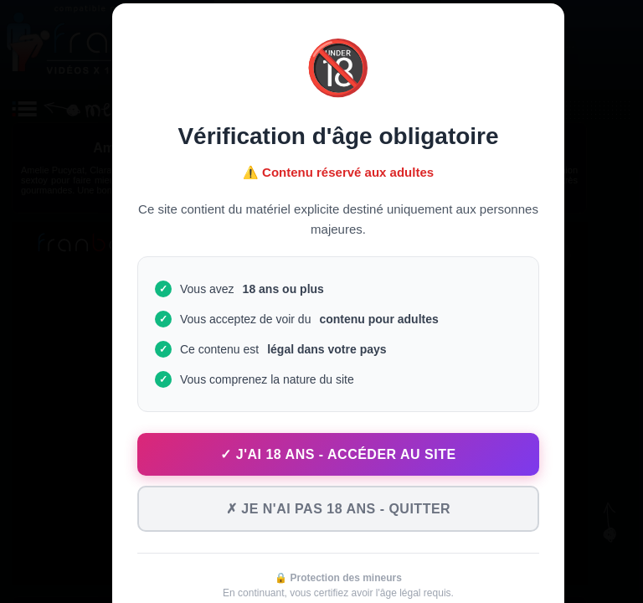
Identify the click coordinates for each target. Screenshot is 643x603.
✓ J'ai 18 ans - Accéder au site (337, 454)
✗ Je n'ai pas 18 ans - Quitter (338, 509)
